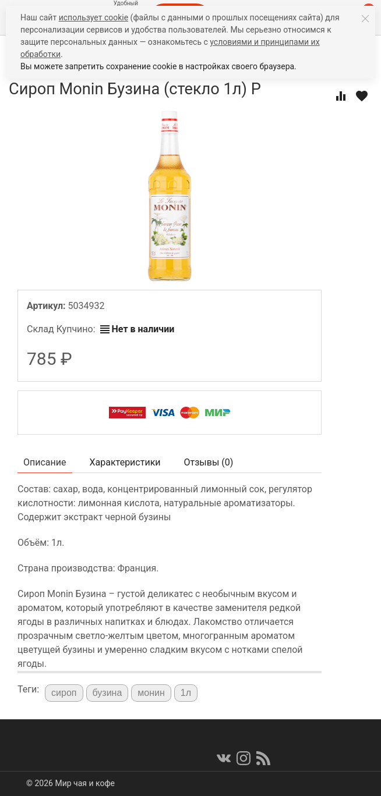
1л (186, 693)
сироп (63, 693)
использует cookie (93, 17)
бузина (107, 693)
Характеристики (125, 462)
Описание (44, 462)
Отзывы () (209, 462)
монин (151, 693)
